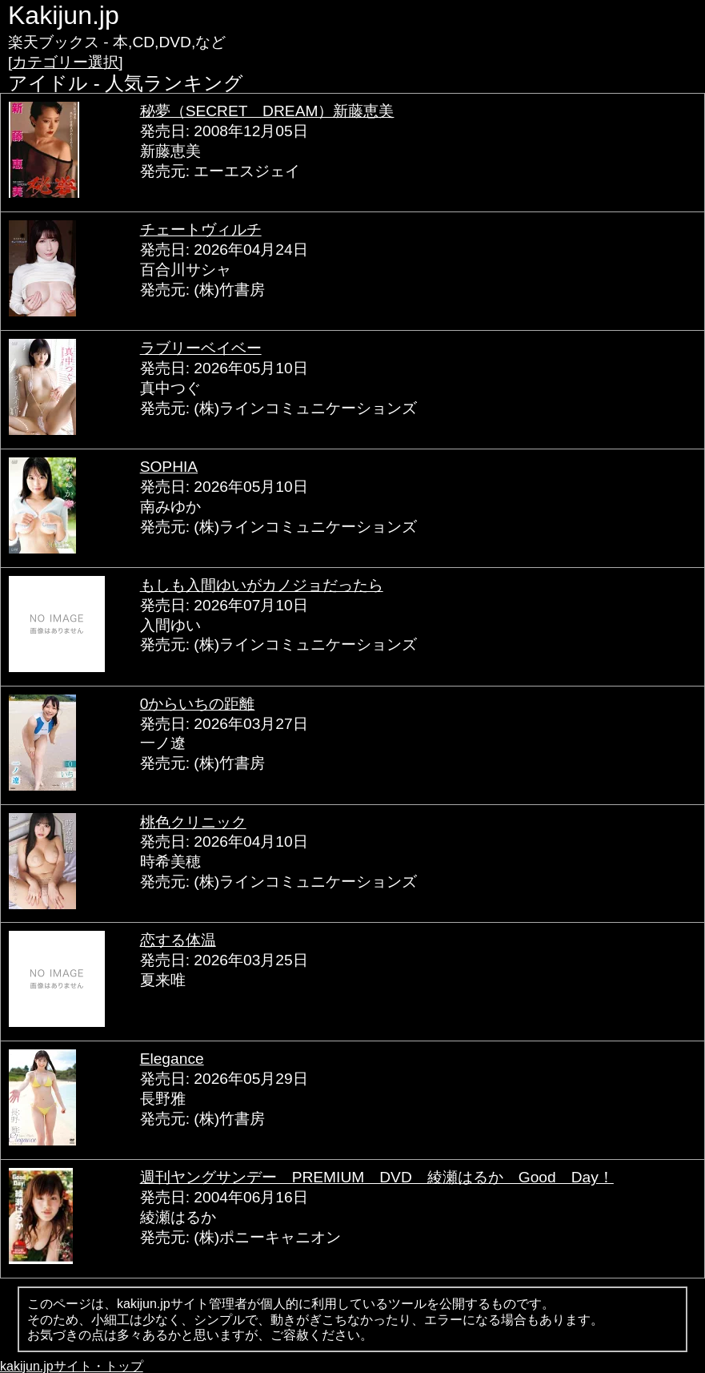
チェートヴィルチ (201, 229)
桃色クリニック (193, 822)
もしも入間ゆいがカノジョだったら (261, 585)
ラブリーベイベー (201, 348)
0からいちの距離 (197, 703)
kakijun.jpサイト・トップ (71, 1366)
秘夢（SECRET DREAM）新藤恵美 (267, 111)
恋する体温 (178, 940)
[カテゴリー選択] (65, 62)
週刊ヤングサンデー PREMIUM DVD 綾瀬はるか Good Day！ (377, 1177)
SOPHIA (169, 466)
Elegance (172, 1058)
